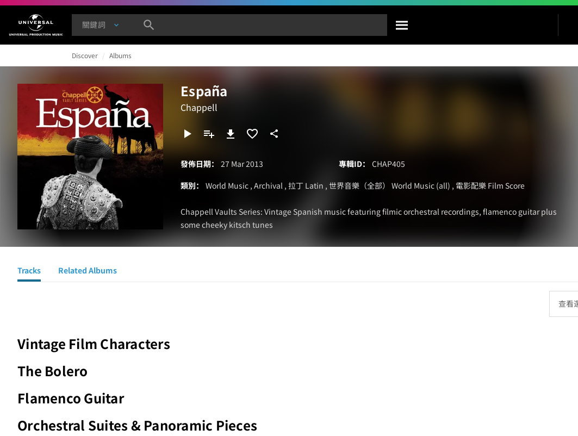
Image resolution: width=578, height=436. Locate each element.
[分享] (274, 133)
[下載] (230, 133)
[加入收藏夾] (252, 133)
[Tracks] (29, 271)
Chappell (199, 107)
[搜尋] (402, 25)
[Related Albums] (87, 271)
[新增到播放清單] (208, 133)
